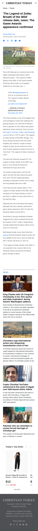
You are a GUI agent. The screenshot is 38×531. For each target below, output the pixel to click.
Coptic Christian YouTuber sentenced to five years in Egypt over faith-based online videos (18, 386)
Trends (11, 8)
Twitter (21, 132)
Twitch (8, 132)
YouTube (15, 132)
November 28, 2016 (15, 113)
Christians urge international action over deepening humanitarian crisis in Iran (17, 343)
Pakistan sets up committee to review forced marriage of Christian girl (17, 428)
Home (5, 8)
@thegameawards (19, 92)
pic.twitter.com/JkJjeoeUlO (17, 104)
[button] (3, 3)
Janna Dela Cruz (9, 34)
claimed (6, 235)
